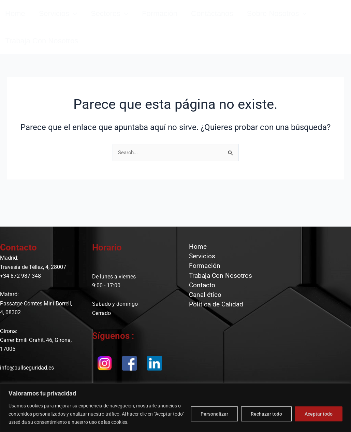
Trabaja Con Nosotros (219, 286)
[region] (175, 407)
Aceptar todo (319, 414)
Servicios (63, 20)
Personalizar (214, 414)
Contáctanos (227, 20)
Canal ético (203, 310)
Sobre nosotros (296, 20)
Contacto (200, 298)
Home (195, 248)
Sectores (118, 20)
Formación (171, 20)
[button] (78, 20)
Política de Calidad (214, 323)
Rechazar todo (266, 414)
